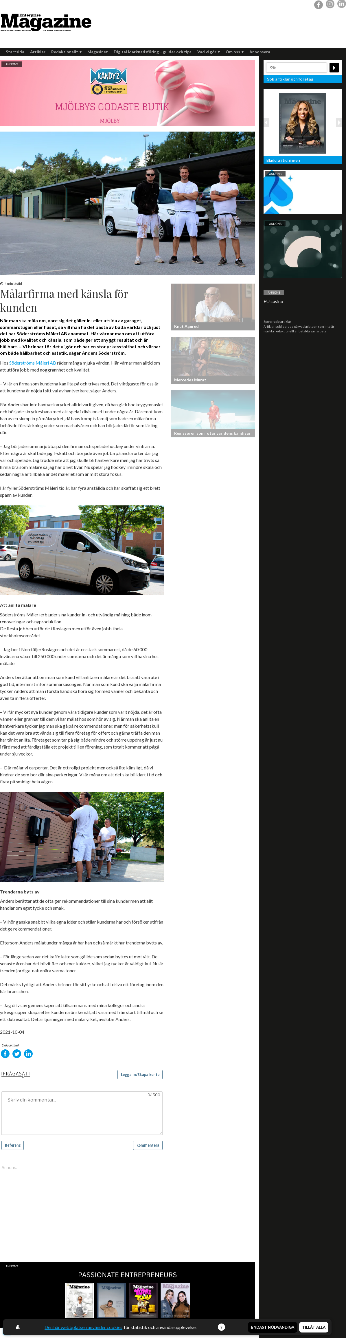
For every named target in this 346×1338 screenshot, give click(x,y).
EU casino (273, 301)
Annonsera (259, 51)
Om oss (235, 51)
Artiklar (37, 51)
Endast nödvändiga (272, 1327)
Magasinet (97, 51)
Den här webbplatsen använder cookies (83, 1327)
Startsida (15, 51)
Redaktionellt (66, 51)
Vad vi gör (208, 51)
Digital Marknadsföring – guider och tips (153, 51)
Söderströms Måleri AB (32, 362)
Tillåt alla (313, 1327)
